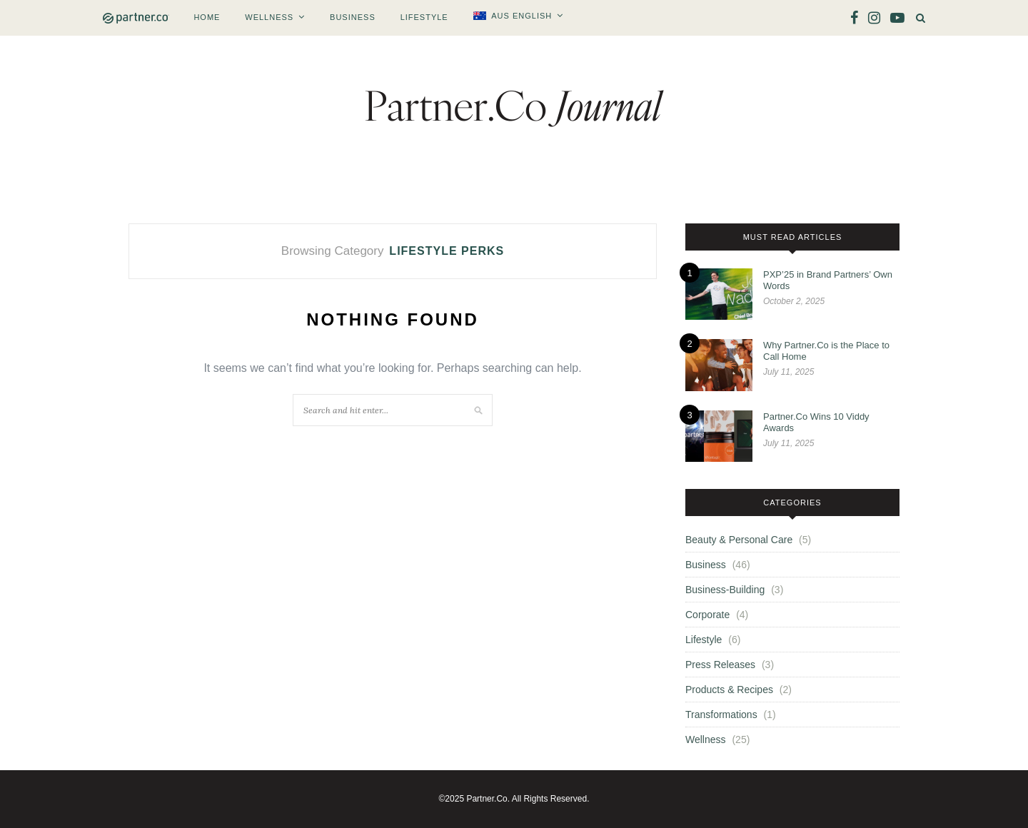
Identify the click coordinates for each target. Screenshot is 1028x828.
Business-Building (725, 589)
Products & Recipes (729, 689)
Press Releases (720, 664)
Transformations (721, 714)
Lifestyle (424, 17)
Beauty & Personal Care (738, 539)
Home (206, 17)
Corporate (707, 614)
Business (353, 17)
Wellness (269, 17)
